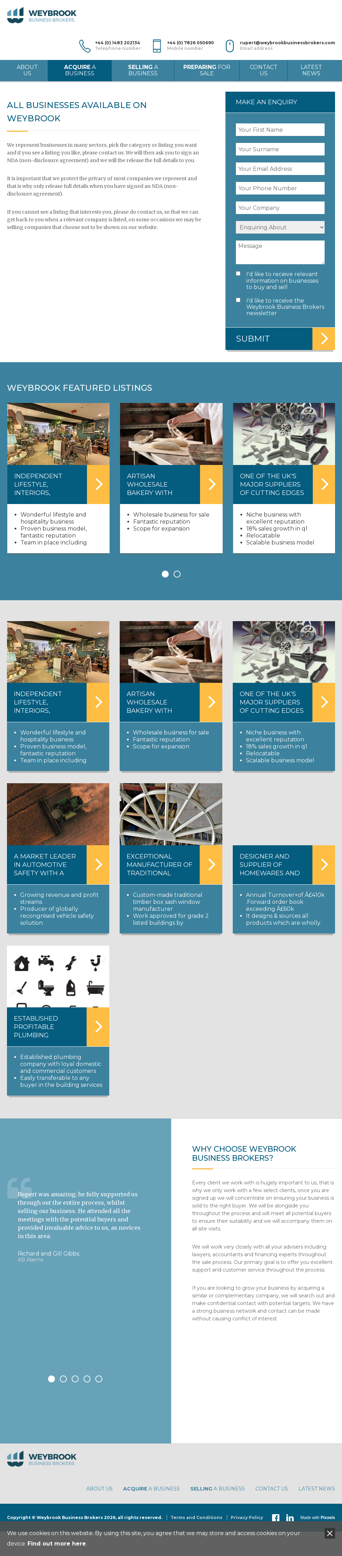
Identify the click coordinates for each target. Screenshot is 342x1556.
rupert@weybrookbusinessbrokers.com (287, 45)
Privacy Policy (247, 1517)
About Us (27, 70)
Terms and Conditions (196, 1517)
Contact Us (264, 70)
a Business (80, 70)
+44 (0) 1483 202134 (118, 45)
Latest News (311, 70)
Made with (318, 1517)
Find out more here (56, 1543)
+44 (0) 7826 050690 (190, 45)
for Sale (206, 70)
